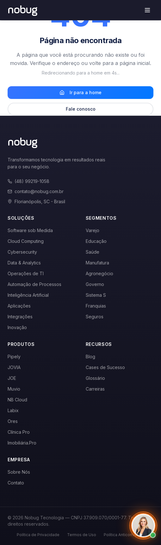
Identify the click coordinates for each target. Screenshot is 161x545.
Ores (13, 421)
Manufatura (97, 262)
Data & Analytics (24, 262)
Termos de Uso (81, 534)
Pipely (14, 356)
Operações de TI (26, 273)
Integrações (20, 316)
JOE (12, 378)
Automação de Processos (34, 284)
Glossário (95, 378)
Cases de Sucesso (105, 367)
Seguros (94, 316)
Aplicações (19, 305)
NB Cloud (17, 399)
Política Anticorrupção (124, 534)
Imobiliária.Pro (22, 442)
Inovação (17, 327)
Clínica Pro (19, 432)
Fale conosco (81, 109)
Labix (13, 410)
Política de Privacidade (38, 534)
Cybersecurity (22, 252)
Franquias (96, 305)
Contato (16, 482)
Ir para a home (80, 92)
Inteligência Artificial (28, 295)
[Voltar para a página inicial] (23, 10)
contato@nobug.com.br (36, 191)
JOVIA (14, 367)
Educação (96, 241)
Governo (95, 284)
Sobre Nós (19, 472)
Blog (90, 356)
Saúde (92, 252)
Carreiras (95, 389)
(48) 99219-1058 (28, 181)
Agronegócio (99, 273)
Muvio (14, 389)
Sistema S (96, 295)
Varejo (92, 230)
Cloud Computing (26, 241)
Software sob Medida (30, 230)
